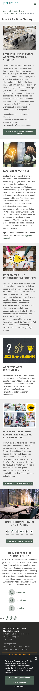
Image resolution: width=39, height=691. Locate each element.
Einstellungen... (19, 686)
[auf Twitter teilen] (11, 618)
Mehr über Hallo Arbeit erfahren (18, 484)
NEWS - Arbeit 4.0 (11, 13)
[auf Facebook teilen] (7, 618)
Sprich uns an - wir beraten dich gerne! (19, 132)
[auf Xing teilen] (15, 618)
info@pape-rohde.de (19, 654)
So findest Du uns (19, 608)
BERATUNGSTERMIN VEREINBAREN (19, 541)
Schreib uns (17, 600)
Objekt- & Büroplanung (16, 11)
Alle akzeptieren (19, 682)
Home (5, 11)
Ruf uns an (17, 592)
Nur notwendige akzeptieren (19, 678)
